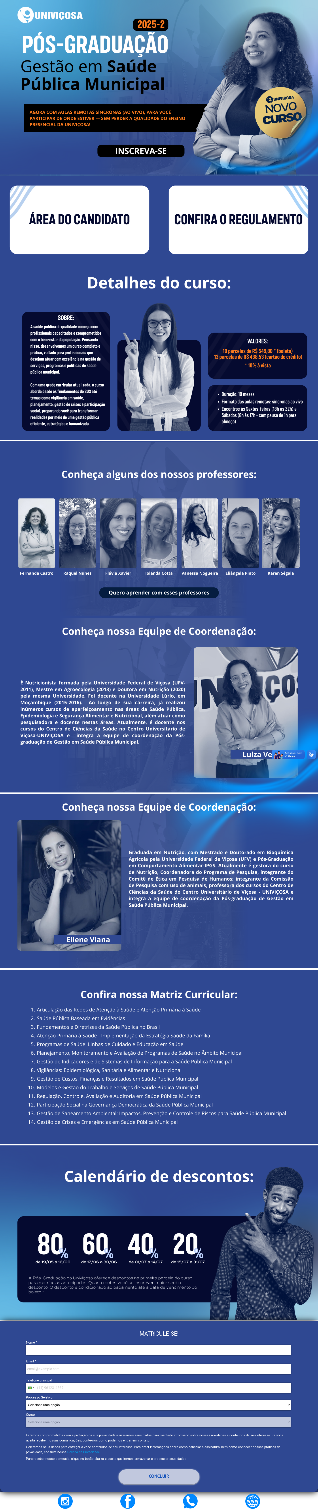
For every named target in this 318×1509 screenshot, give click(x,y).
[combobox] (31, 1388)
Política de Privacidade (83, 1452)
